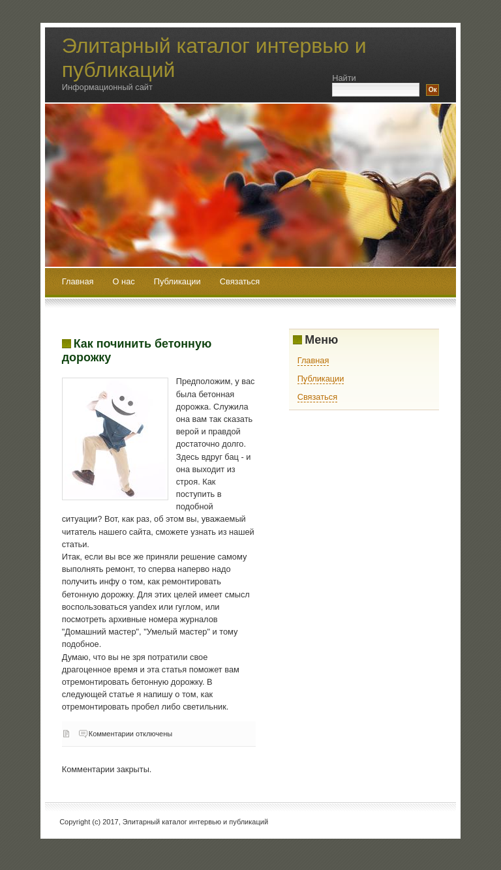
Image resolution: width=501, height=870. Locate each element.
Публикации (178, 281)
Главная (78, 281)
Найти (344, 78)
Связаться (240, 281)
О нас (125, 281)
